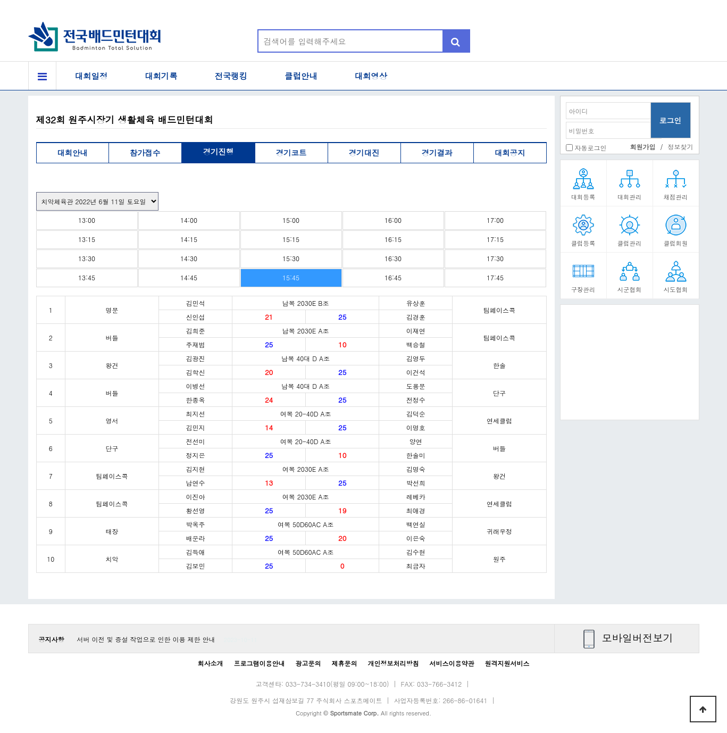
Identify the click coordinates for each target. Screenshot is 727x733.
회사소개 (210, 663)
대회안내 (72, 152)
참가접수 (145, 152)
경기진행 (218, 151)
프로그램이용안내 (259, 663)
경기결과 (437, 152)
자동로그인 (591, 147)
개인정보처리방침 (393, 663)
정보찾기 (680, 146)
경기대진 (364, 152)
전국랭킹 (231, 75)
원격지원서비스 (507, 663)
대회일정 (91, 75)
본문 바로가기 (0, 0)
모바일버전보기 (637, 637)
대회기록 (161, 75)
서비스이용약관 (452, 663)
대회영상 (371, 75)
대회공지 (510, 152)
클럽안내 (301, 75)
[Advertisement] (630, 366)
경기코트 (291, 152)
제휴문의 (344, 663)
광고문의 (308, 663)
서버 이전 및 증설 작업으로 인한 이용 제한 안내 (146, 639)
